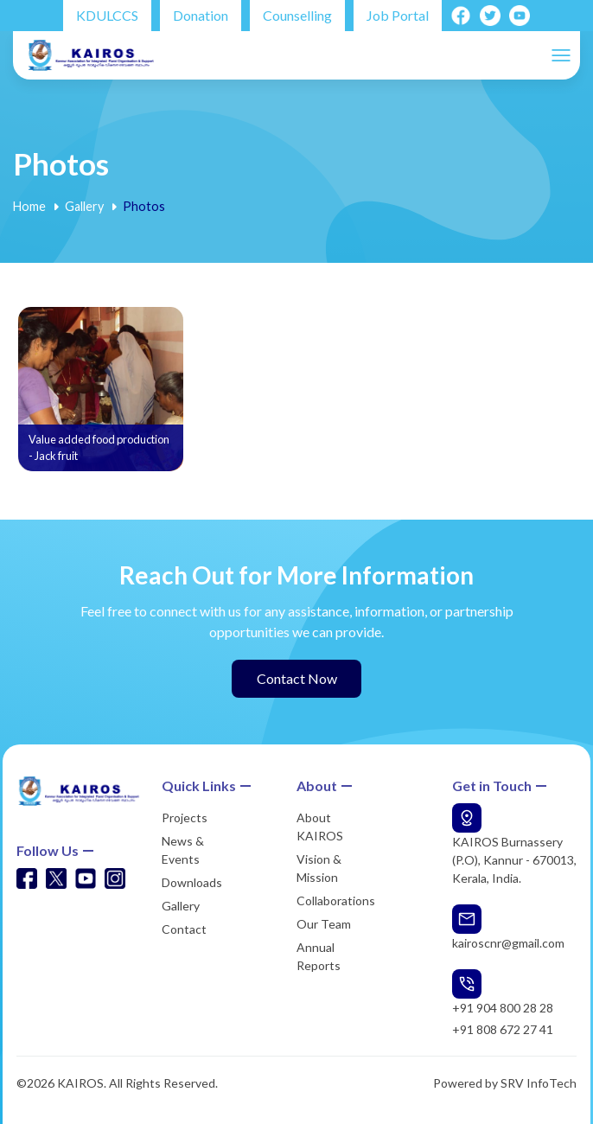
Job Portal (398, 15)
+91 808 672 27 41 (502, 1029)
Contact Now (297, 678)
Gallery (84, 206)
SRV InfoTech (539, 1083)
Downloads (192, 882)
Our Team (323, 923)
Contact (184, 929)
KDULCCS (107, 15)
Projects (184, 817)
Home (29, 206)
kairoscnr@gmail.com (508, 943)
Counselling (297, 15)
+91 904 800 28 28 (502, 1007)
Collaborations (335, 900)
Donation (200, 15)
